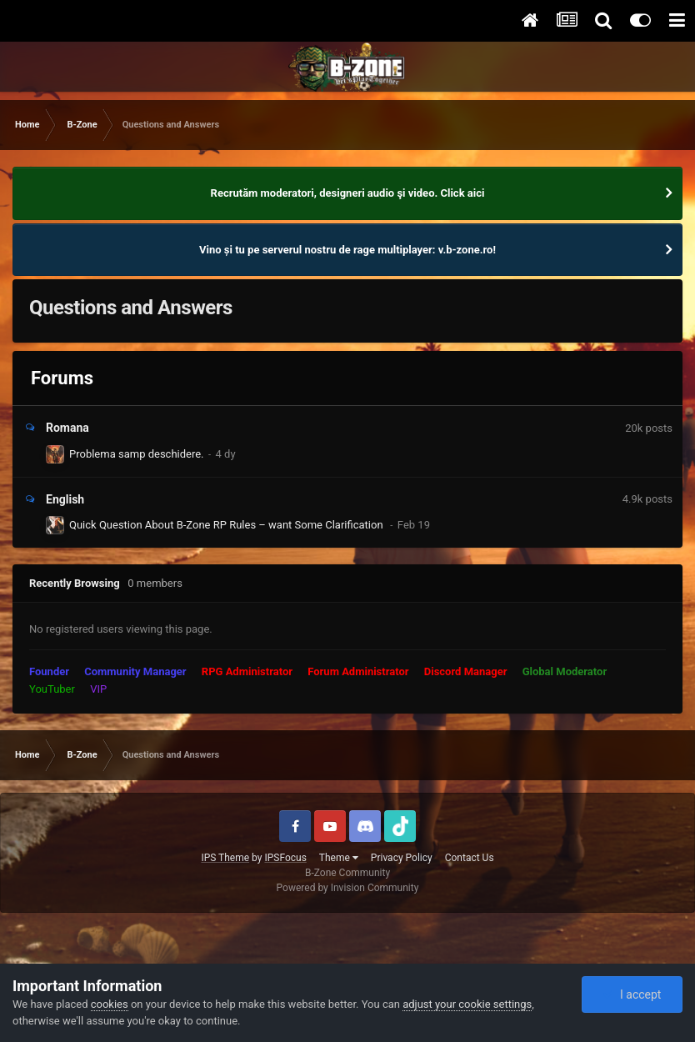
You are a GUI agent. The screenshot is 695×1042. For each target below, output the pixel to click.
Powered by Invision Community (348, 888)
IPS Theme (225, 858)
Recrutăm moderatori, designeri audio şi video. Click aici (348, 193)
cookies (109, 1004)
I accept (631, 994)
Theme (338, 858)
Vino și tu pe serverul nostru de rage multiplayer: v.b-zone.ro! (347, 249)
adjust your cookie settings (467, 1004)
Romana (67, 427)
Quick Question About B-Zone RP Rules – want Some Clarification (227, 524)
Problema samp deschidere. (136, 454)
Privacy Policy (401, 858)
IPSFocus (285, 858)
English (65, 499)
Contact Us (469, 858)
